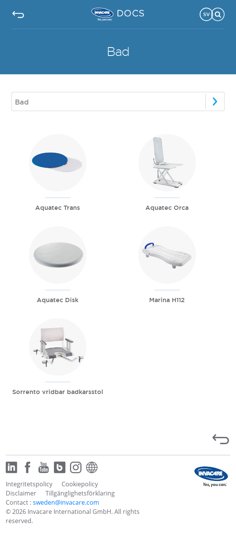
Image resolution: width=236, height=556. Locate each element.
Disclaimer (21, 493)
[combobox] (117, 101)
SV (206, 14)
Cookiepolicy (80, 484)
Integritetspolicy (29, 484)
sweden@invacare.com (66, 502)
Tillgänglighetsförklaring (80, 493)
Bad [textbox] (22, 102)
